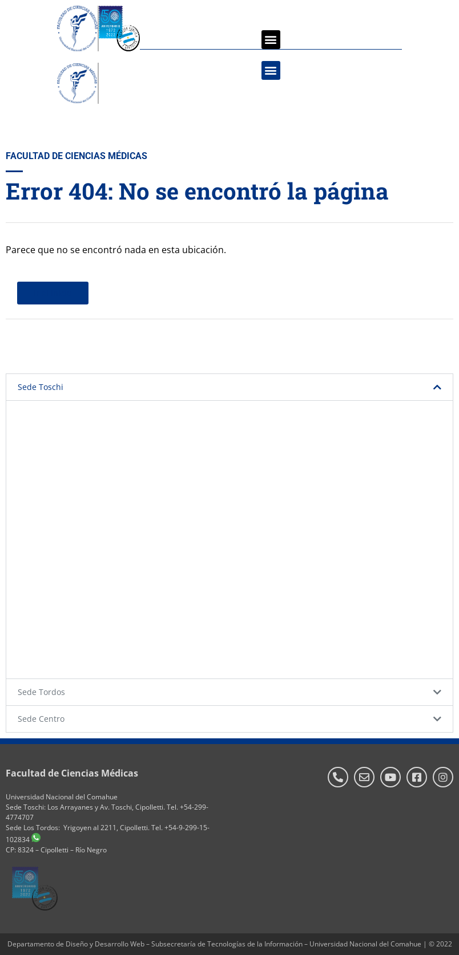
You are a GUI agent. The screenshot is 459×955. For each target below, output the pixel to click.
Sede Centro (41, 718)
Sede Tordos (41, 691)
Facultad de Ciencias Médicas (72, 773)
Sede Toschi (40, 386)
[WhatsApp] (36, 839)
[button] (270, 39)
